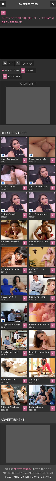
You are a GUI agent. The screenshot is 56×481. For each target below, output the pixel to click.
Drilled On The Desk (10, 407)
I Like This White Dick (10, 269)
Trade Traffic (12, 476)
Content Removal (30, 476)
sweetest (28, 4)
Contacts (46, 476)
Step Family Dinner (10, 352)
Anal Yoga (34, 379)
